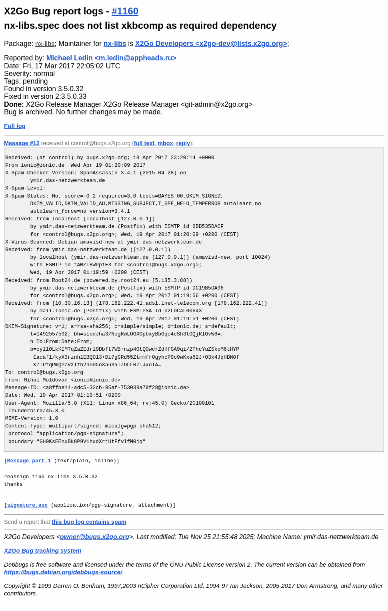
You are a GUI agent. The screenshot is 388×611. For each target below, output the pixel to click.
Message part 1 (29, 460)
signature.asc (27, 505)
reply (183, 143)
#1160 (125, 11)
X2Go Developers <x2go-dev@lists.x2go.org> (211, 44)
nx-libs (44, 44)
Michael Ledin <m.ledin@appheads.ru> (111, 58)
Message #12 (22, 143)
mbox (165, 143)
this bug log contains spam (89, 522)
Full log (15, 125)
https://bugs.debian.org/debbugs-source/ (63, 572)
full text (144, 143)
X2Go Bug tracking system (42, 550)
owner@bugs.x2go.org (94, 536)
